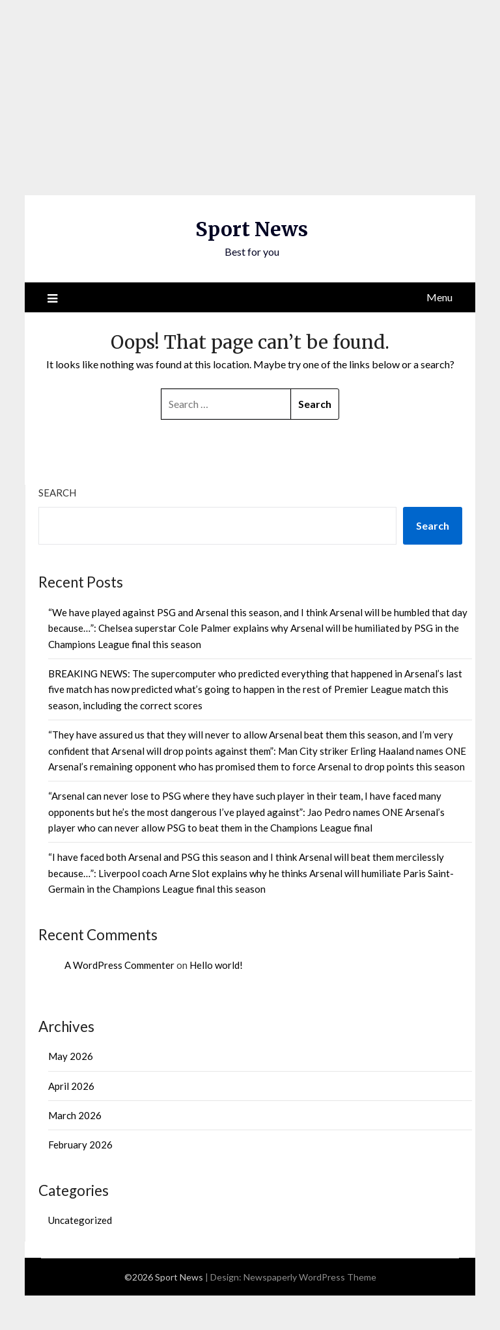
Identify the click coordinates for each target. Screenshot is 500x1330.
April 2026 (71, 1086)
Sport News (251, 229)
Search (57, 492)
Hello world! (216, 965)
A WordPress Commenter (119, 965)
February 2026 (80, 1144)
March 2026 (75, 1115)
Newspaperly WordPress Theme (309, 1276)
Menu (439, 297)
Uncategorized (80, 1220)
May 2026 (70, 1056)
